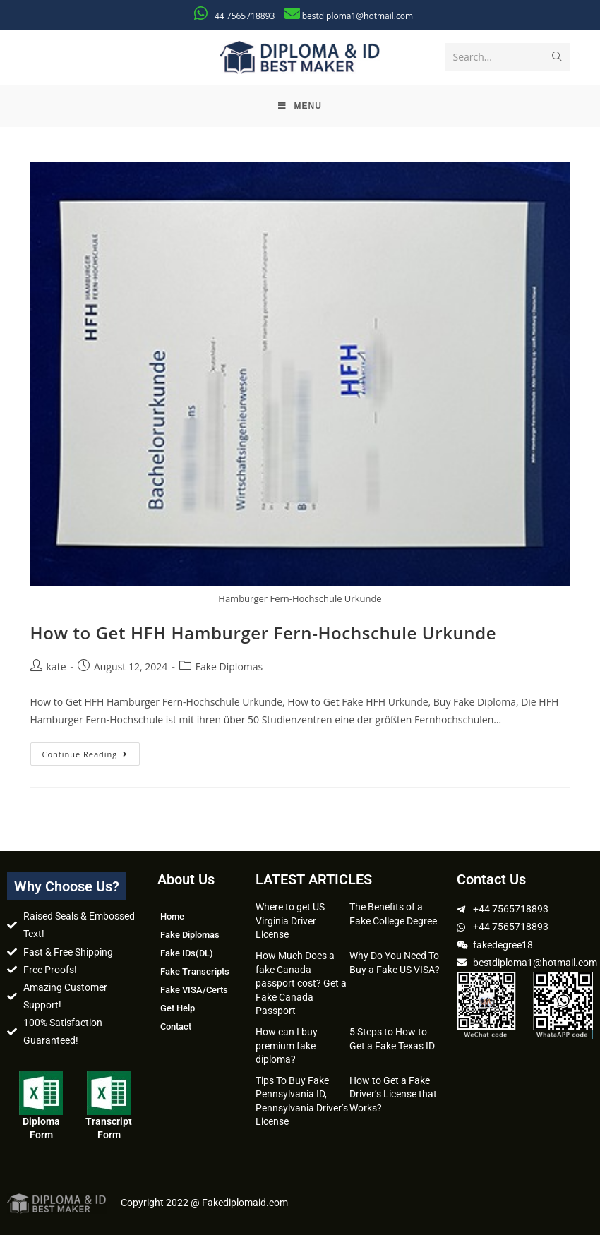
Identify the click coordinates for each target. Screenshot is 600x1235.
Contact (175, 1026)
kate (56, 666)
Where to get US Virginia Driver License (290, 920)
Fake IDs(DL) (186, 953)
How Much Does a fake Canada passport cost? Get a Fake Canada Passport (301, 983)
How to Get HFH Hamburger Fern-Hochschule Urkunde (263, 632)
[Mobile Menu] (300, 106)
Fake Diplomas (229, 666)
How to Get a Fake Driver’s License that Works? (393, 1094)
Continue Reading (91, 750)
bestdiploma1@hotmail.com (357, 16)
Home (172, 916)
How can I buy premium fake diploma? (287, 1045)
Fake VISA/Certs (194, 989)
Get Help (177, 1008)
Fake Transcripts (194, 971)
